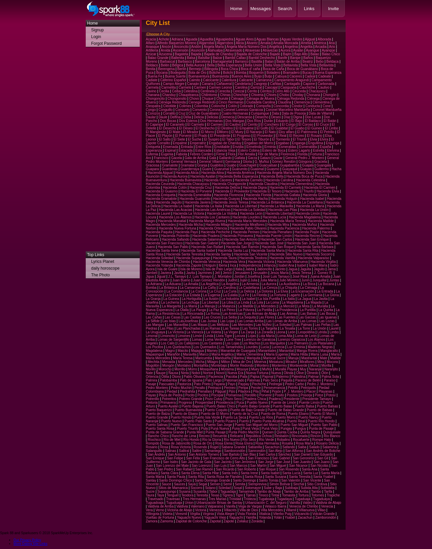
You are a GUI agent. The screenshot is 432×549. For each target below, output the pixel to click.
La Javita (321, 299)
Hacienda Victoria (261, 262)
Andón (196, 47)
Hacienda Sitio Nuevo (286, 254)
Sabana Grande (233, 447)
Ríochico (154, 439)
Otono (176, 376)
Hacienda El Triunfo (299, 191)
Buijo (258, 76)
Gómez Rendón (284, 161)
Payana (219, 384)
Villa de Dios (248, 510)
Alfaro (150, 43)
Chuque (208, 98)
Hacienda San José (269, 243)
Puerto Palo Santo (198, 421)
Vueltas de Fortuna (160, 517)
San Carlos (267, 454)
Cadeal (310, 76)
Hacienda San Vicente (251, 254)
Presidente (292, 399)
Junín (305, 280)
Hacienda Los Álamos (175, 217)
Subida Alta (309, 488)
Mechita (153, 362)
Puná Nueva (220, 428)
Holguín (210, 265)
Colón (232, 106)
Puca (240, 402)
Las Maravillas (178, 325)
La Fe (244, 295)
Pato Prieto (202, 384)
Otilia (165, 376)
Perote (256, 388)
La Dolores (265, 291)
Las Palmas (303, 325)
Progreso (185, 402)
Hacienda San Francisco (164, 243)
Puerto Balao (282, 406)
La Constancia (177, 291)
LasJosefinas (188, 321)
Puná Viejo (270, 428)
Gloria (247, 161)
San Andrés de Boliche (323, 451)
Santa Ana (309, 469)
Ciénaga (237, 98)
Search (285, 8)
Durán (268, 121)
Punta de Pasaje (321, 428)
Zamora (151, 521)
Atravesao (252, 50)
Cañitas (275, 84)
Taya (160, 495)
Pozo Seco (233, 399)
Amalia (265, 43)
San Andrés (156, 454)
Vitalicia (264, 514)
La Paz (214, 310)
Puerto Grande (157, 417)
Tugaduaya (321, 499)
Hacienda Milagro (219, 224)
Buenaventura (198, 76)
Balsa (191, 58)
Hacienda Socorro (318, 254)
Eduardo (282, 121)
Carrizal (256, 87)
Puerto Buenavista (188, 410)
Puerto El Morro (323, 414)
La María (190, 306)
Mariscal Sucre (274, 358)
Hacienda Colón (175, 187)
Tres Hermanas (194, 499)
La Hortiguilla (191, 299)
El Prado (200, 136)
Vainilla (294, 503)
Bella (211, 65)
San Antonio (177, 454)
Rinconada (300, 436)
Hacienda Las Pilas (282, 210)
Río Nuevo (232, 439)
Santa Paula (176, 477)
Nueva (276, 373)
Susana (185, 491)
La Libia (228, 302)
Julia (254, 280)
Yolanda (265, 517)
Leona (280, 332)
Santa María (330, 473)
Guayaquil (289, 169)
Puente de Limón (283, 402)
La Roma (213, 313)
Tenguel (173, 495)
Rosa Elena (224, 443)
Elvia (313, 139)
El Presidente (220, 136)
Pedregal (275, 384)
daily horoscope (105, 268)
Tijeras (251, 495)
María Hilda (299, 354)
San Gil (322, 458)
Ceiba (176, 91)
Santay (151, 480)
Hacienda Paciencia (284, 228)
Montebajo (219, 365)
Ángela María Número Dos (246, 47)
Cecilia (164, 91)
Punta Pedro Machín (243, 432)
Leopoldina (306, 332)
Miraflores (307, 362)
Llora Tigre (224, 336)
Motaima (227, 369)
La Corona (199, 291)
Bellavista (291, 65)
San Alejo (275, 451)
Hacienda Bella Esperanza (238, 176)
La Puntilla (308, 310)
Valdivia (182, 506)
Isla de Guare (167, 269)
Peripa (243, 388)
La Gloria (332, 295)
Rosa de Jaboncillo (176, 443)
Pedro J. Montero (320, 384)
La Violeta (213, 332)
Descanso (244, 117)
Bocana (162, 72)
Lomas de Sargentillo (173, 339)
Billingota (211, 69)
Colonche (218, 106)
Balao (314, 54)
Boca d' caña (250, 69)
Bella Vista (272, 65)
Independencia (250, 265)
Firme (220, 154)
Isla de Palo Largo (219, 269)
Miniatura (276, 362)
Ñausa (173, 373)
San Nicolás (319, 465)
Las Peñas (323, 325)
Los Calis (167, 343)
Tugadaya (284, 499)
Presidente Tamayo (316, 399)
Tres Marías (217, 499)
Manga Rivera (307, 351)
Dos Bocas (168, 121)
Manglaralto (329, 351)
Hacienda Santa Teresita (184, 254)
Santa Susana (275, 477)
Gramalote (170, 165)
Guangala (324, 165)
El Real (281, 136)
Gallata (239, 158)
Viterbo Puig (282, 514)
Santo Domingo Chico (175, 480)
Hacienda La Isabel (177, 206)
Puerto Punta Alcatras (268, 421)
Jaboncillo (264, 269)
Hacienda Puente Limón (274, 236)
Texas (215, 495)
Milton (225, 362)
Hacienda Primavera (237, 236)
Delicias (212, 117)
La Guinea (171, 299)
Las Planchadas (188, 328)
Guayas (306, 169)
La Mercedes (266, 306)
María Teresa (182, 358)
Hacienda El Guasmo (162, 191)
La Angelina (230, 284)
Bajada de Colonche (252, 54)
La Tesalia (287, 328)
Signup (97, 30)
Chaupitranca (188, 95)
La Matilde (245, 306)
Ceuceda (299, 91)
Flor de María (268, 154)
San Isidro (170, 462)
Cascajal (271, 87)
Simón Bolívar (279, 484)
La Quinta (326, 310)
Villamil (291, 510)
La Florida (259, 295)
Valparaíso (215, 506)
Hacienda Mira (278, 224)
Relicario (236, 436)
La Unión (319, 328)
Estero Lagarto (299, 150)
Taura (150, 495)
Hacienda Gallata (287, 195)
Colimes (185, 106)
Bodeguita (178, 72)
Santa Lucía (291, 473)
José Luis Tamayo (276, 276)
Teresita (202, 495)
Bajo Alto (300, 54)
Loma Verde (214, 339)
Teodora (187, 495)
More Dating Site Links (31, 544)
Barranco (242, 61)
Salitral (184, 451)
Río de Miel (172, 439)
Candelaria (243, 84)
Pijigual (220, 391)
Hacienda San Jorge (236, 243)
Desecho (261, 117)
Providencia (225, 402)
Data (275, 113)
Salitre (196, 451)
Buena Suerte (175, 76)
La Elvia (282, 291)
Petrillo (293, 388)
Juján (244, 280)
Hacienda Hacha (255, 199)
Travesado (155, 499)
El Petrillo (327, 132)
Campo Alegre (173, 84)
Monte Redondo (242, 365)
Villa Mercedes (272, 510)
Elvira (324, 139)
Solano (210, 488)
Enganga (298, 143)
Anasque (152, 47)
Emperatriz (198, 143)
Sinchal (298, 484)
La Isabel (248, 299)
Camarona (264, 80)
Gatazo (265, 158)
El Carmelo (195, 124)
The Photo (100, 275)
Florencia (287, 154)
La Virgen (231, 332)
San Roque (267, 469)
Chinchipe (240, 95)
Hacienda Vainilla (282, 258)
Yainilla (251, 517)
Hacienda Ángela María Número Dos (284, 173)
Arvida (165, 50)
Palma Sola (330, 376)
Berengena (166, 69)
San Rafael (184, 469)
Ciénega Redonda (172, 102)
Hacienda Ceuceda (160, 184)
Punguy (300, 428)
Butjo (268, 76)
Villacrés (230, 510)
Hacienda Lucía (274, 217)
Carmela (152, 87)
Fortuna (316, 154)
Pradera (275, 399)
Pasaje (151, 384)
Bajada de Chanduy (219, 54)
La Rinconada (193, 313)
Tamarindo (246, 491)
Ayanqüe (328, 50)
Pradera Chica (255, 399)
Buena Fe (154, 76)
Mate (323, 358)
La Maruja (207, 306)
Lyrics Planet (102, 261)
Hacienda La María (310, 206)
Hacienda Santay (218, 254)
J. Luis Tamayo (200, 276)
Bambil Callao (235, 58)
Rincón (315, 436)
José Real (299, 276)
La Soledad (283, 325)
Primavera (168, 402)
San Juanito (302, 462)
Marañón (173, 354)
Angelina (291, 47)
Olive (300, 373)
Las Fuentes (286, 317)
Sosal (238, 488)
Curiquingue (260, 113)
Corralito (169, 113)
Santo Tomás (268, 480)
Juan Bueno (181, 280)
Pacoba (231, 376)
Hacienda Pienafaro (277, 232)
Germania (232, 161)
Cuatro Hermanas (234, 113)
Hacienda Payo (186, 232)
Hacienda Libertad (279, 213)
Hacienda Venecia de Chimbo (168, 262)
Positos (292, 395)
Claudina (284, 102)
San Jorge (266, 462)
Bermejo (195, 69)
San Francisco (258, 458)
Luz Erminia (296, 347)
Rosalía (287, 443)
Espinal (170, 150)
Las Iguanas (327, 317)
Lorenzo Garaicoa (291, 339)
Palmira (151, 380)
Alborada (324, 39)
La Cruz (215, 291)
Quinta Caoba (286, 432)
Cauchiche (307, 87)
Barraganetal (222, 61)
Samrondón (257, 451)
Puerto (244, 421)
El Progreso (241, 136)
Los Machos (251, 343)
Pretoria (152, 402)
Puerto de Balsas (319, 410)
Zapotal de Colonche (191, 521)
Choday (297, 95)
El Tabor (228, 139)
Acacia (151, 39)
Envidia (238, 147)
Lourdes (252, 347)
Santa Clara (170, 473)
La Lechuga (190, 302)
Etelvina (333, 150)
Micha (200, 362)
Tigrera (227, 495)
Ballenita (177, 58)
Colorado (246, 106)
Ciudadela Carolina (260, 102)
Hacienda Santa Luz (233, 250)
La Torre (304, 328)
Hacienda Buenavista (185, 180)
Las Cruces (212, 317)
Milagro (212, 362)
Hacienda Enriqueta (161, 195)
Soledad (224, 488)
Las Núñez (263, 325)
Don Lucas (313, 117)
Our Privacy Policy (27, 540)
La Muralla (320, 306)
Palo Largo (213, 380)
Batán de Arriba (288, 61)
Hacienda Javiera (198, 202)
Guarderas (170, 169)
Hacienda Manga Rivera (207, 221)
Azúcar (151, 54)
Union (189, 503)
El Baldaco (313, 121)
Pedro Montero (157, 388)
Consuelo (182, 110)
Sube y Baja (273, 488)
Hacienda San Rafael (207, 247)
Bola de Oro (197, 72)
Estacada (186, 150)
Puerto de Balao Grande (286, 410)
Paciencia (216, 376)
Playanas (325, 391)
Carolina (241, 87)
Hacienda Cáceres (218, 180)
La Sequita (248, 317)
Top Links (95, 254)
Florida (302, 154)
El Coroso (305, 124)
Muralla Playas (286, 369)
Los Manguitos (274, 343)
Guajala (308, 165)
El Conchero (270, 124)
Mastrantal (309, 358)
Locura (240, 336)
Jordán (239, 276)
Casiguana (288, 87)
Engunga (332, 143)
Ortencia (152, 376)
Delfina (175, 117)
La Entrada (325, 291)
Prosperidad (204, 402)
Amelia (306, 43)
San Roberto (246, 469)
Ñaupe (160, 373)
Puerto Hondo (181, 417)
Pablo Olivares (195, 376)
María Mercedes (158, 358)
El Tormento (281, 139)
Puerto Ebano (298, 414)
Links (309, 8)
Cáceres (295, 76)
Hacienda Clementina (296, 184)
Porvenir (265, 395)
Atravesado (233, 50)
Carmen (200, 87)
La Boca (309, 284)
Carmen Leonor (220, 87)
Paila (243, 376)
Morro (192, 369)
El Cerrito (251, 124)
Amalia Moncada (285, 43)
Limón (197, 336)
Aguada (191, 39)
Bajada (196, 54)
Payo (232, 384)
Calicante (246, 80)
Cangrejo (260, 84)
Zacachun (305, 517)
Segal (202, 484)
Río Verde (266, 439)
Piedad (172, 391)
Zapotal (215, 521)
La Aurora (269, 284)
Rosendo (200, 447)
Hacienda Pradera (206, 236)
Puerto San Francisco (186, 425)
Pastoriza (184, 384)
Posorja (306, 395)
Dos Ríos (254, 121)
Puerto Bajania (193, 406)
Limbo (334, 332)
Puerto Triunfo (187, 428)
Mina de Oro (242, 362)
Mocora (332, 362)
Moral (314, 365)
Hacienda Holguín (284, 199)
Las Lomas (308, 321)
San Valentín (290, 480)
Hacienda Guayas (226, 199)
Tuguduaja (174, 503)
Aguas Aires (244, 39)
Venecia (327, 506)
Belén (165, 65)
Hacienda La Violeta (222, 213)
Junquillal (320, 280)
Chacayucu (316, 91)
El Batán (330, 121)
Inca (233, 265)
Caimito (194, 80)
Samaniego (212, 451)
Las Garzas (307, 317)
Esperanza (154, 150)
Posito (279, 395)
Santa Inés (230, 473)
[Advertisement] (113, 151)
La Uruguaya (155, 332)
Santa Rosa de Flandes (224, 477)
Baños (308, 58)
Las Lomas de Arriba (281, 321)
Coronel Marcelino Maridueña (288, 110)
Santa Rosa (253, 477)
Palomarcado (234, 380)
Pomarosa (234, 395)
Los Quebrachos (178, 347)
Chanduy (169, 95)
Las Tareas (231, 328)
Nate (149, 373)
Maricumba (203, 358)
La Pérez (229, 310)
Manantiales (267, 351)
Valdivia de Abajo (328, 503)
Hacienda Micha (191, 224)
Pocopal (217, 395)
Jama (331, 269)
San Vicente (312, 480)
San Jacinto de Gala (196, 462)
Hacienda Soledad (159, 258)
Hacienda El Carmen (319, 187)
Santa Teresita (299, 477)
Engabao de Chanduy (225, 143)
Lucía (265, 347)
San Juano (322, 462)
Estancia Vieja (224, 150)
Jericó (227, 273)
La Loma (272, 302)
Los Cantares (212, 343)
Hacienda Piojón (307, 232)
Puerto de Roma (273, 414)
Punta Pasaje (216, 432)
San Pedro (165, 469)
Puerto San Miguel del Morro (256, 425)
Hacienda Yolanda (159, 265)
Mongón (168, 365)
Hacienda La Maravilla (276, 206)
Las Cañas (154, 317)
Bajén (287, 54)
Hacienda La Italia (208, 206)
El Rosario (314, 136)
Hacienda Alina (212, 173)
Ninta (185, 373)
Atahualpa (215, 50)
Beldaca (332, 61)
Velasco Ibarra (275, 506)
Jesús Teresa (301, 273)
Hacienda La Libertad (241, 206)
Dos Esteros (188, 121)
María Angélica (222, 354)
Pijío (231, 391)
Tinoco (264, 495)
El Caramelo (175, 124)
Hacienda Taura (225, 258)
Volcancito (302, 514)
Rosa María (305, 443)
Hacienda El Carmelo (286, 187)
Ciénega (313, 98)
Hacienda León (251, 213)
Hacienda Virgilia (323, 262)
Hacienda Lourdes (246, 217)
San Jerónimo (245, 462)
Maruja (293, 358)
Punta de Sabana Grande (165, 432)
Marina (239, 358)
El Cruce (322, 124)
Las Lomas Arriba (250, 321)
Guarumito (240, 169)
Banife (282, 58)
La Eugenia (211, 295)
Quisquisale (332, 432)
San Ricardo (225, 469)
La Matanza (226, 306)
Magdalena (154, 351)
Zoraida (257, 521)
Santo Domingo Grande (212, 480)
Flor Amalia (246, 154)
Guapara (152, 169)
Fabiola (181, 154)
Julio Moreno (289, 280)
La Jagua (304, 299)
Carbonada (326, 84)
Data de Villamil (320, 113)
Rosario (151, 447)
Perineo (230, 388)
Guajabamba (289, 165)
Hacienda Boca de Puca (304, 176)
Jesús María (279, 273)
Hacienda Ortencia (213, 228)
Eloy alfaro (286, 132)
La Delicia (246, 291)
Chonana (313, 95)
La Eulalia (230, 295)
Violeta (167, 514)
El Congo (289, 124)
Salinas (170, 451)
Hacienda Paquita (159, 232)
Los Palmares (298, 343)
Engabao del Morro (258, 143)
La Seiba (230, 317)
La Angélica (210, 284)
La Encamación (302, 291)
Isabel (301, 265)
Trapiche (333, 495)
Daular (151, 117)
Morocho (165, 369)
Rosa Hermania (267, 443)
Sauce (166, 484)
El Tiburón (261, 139)
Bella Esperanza (229, 65)
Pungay (286, 428)
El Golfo (262, 128)
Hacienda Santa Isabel (198, 250)
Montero (262, 365)
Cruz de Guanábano (203, 113)
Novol (220, 373)
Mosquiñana (209, 369)
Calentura (228, 80)
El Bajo (296, 121)
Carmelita (168, 87)
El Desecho (167, 128)
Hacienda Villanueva (292, 262)
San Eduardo (323, 454)
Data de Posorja (294, 113)
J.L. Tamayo (177, 276)
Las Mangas (155, 325)
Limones (184, 336)
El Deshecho (205, 128)
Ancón (166, 47)
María (335, 354)
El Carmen (215, 124)
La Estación (173, 295)
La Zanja (247, 332)
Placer (311, 391)
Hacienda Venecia (206, 262)
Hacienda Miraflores (250, 224)
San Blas (249, 454)
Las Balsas (308, 313)
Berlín (182, 69)
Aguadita (206, 39)
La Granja (153, 299)
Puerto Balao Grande (254, 406)
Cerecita (223, 91)
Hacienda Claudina (263, 184)
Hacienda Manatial (172, 221)
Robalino (283, 439)
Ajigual (310, 39)
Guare (207, 169)
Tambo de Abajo (269, 491)
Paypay (243, 384)
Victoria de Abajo (179, 510)
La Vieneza (195, 332)
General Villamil (211, 161)
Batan (269, 61)
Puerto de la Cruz (245, 414)
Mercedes (185, 362)
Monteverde (298, 365)
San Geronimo (303, 458)
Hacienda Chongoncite (229, 184)
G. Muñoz (261, 161)
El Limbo (331, 128)
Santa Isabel (270, 473)
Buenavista (220, 76)
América (320, 43)
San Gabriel (281, 458)
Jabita (249, 269)
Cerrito (252, 91)
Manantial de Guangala (237, 351)
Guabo (231, 165)
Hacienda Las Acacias (175, 210)
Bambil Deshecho (262, 58)
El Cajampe (154, 124)
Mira (320, 362)
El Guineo (314, 128)
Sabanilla (255, 447)
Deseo (276, 117)
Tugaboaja (266, 499)
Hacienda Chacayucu (193, 184)
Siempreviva (257, 484)
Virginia (208, 514)
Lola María (266, 336)
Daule (163, 117)
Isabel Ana (286, 265)
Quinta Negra (310, 432)
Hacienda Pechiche (215, 232)
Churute (222, 98)
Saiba (302, 447)
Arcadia (321, 47)
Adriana (177, 39)
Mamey (212, 351)
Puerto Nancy (308, 417)
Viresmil (181, 514)
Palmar (313, 376)
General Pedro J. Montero (304, 158)
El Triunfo (300, 139)
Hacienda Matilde (321, 221)
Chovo (194, 98)
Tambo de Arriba (296, 491)
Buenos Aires (241, 76)
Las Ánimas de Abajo (261, 313)
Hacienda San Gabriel (201, 243)
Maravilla (189, 354)
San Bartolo (231, 454)
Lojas (252, 336)
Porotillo (250, 395)
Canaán (193, 84)
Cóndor (297, 106)
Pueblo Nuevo (257, 402)
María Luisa (319, 354)
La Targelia (269, 328)
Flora (232, 154)
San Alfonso (294, 451)
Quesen (268, 432)
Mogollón (153, 365)
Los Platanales (323, 343)
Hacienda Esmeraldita (194, 195)
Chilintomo (209, 95)
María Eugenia (277, 354)
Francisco (161, 158)
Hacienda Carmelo (249, 180)
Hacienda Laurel (158, 213)
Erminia (270, 147)
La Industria (230, 299)
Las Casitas (192, 317)
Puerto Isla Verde (207, 417)
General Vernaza (183, 161)
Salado (314, 447)
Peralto (199, 388)
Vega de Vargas (250, 506)
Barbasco (185, 61)
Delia (187, 117)
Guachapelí (247, 165)
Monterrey (279, 365)
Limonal (152, 336)
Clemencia (302, 102)
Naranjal (315, 369)
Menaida (168, 362)
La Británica (168, 287)
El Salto (164, 139)
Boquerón (256, 72)
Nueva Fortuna (257, 373)
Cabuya (281, 76)
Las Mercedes (242, 325)
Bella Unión (253, 65)
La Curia (230, 291)
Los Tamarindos (231, 347)
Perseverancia (274, 388)
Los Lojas (232, 343)
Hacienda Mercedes (161, 224)
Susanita (200, 491)
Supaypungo (166, 491)
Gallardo (225, 158)
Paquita (287, 380)
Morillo (151, 369)
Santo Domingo (244, 480)
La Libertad (210, 302)
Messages (260, 8)
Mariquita (254, 358)
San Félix (193, 458)
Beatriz (307, 61)
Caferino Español (173, 80)
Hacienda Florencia (228, 195)
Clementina (321, 102)
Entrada (187, 147)
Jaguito (319, 269)
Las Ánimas (289, 313)
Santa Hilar (210, 473)
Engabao (282, 143)
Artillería (152, 50)
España (325, 147)
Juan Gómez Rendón (209, 280)
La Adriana (154, 284)
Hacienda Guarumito (195, 199)
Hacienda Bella (272, 176)
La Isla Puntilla (269, 299)
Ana (332, 43)
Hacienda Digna (255, 187)
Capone (309, 84)
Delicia (199, 117)
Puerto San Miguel (294, 425)
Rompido (152, 443)
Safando (288, 447)
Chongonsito (176, 98)
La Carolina (227, 287)
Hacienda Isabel (312, 199)
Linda (209, 336)
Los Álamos (316, 339)
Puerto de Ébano (185, 414)
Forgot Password (106, 43)
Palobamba (168, 380)
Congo (151, 110)
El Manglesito (156, 132)
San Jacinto (223, 462)
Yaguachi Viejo (215, 517)
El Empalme (245, 128)
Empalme (180, 143)
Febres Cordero (202, 154)
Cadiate (151, 80)
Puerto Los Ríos (261, 417)
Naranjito (331, 369)
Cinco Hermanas (230, 102)
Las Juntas (209, 321)
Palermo (282, 376)
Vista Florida (246, 514)
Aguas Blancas (267, 39)
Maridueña (223, 358)
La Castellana (249, 287)
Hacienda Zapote (188, 265)
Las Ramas (211, 328)
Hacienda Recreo (308, 236)
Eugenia (167, 154)
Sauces (179, 484)
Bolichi (228, 72)
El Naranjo (254, 132)
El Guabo (298, 128)
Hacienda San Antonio (241, 239)
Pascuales (166, 384)
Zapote (229, 521)
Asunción (198, 50)
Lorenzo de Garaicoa (259, 339)
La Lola (257, 302)
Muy (303, 369)
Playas (151, 395)
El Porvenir (183, 136)
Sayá (192, 484)
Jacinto (280, 269)
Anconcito (181, 47)
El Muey (237, 132)
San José (283, 462)
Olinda (288, 373)
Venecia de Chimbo (303, 506)
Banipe (295, 58)
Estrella (318, 150)
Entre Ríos (203, 147)
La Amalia (191, 284)
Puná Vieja (251, 428)
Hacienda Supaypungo (193, 258)
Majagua (197, 351)
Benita (150, 69)
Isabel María (318, 265)
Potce (319, 395)
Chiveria (257, 95)
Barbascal (167, 61)
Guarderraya (189, 169)
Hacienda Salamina (207, 239)
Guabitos (216, 165)
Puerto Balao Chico (220, 406)
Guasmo (273, 169)
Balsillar (204, 58)
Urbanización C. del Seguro (266, 503)
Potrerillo (152, 399)
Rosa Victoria (181, 447)
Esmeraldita (308, 147)
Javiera (165, 273)
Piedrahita (187, 391)
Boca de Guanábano (302, 69)
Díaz (287, 117)
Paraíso (329, 380)
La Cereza (269, 287)
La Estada (192, 295)
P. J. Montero (293, 391)
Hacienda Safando (175, 239)
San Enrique (155, 458)
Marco (204, 354)
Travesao (173, 499)
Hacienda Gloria (315, 195)
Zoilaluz (242, 521)
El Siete (179, 139)
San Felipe (175, 458)
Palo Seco (270, 380)
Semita (240, 484)
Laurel (334, 328)
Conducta (312, 106)
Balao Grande (157, 58)
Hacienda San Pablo (173, 247)
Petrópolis (308, 388)
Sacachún (272, 447)
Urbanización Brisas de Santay (219, 503)
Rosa (164, 447)
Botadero (273, 72)
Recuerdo (220, 436)
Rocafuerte (301, 439)
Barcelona (202, 61)
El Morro (207, 132)
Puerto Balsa (304, 406)
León (291, 332)
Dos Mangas (234, 121)
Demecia (228, 117)
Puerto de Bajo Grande (247, 410)
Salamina (329, 447)
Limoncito (167, 336)
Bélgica (177, 65)
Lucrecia (278, 347)
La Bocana (326, 284)
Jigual (161, 276)
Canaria (208, 84)
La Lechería (170, 302)
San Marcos (238, 465)
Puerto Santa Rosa (160, 428)
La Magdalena (292, 302)
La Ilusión (211, 299)
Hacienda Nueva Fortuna (177, 228)
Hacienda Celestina (310, 180)
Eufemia (152, 154)
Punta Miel (195, 432)
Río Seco (249, 439)
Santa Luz (310, 473)
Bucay (307, 72)
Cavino (151, 91)
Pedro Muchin (181, 388)
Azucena (165, 54)
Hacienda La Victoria (188, 213)
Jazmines (205, 273)
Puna (236, 428)
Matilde (335, 358)
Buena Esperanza (328, 72)
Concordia (281, 106)
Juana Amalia (320, 276)
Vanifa (231, 506)
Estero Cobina (249, 150)
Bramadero (291, 72)
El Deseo (186, 128)
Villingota (152, 514)
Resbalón (281, 436)
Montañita (201, 365)
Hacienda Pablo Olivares (248, 228)
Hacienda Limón (308, 213)
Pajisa (255, 376)
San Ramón (204, 469)
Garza (252, 158)
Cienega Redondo (202, 102)
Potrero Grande (190, 399)
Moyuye (242, 369)
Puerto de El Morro (215, 414)
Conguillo (166, 110)
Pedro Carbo (294, 384)
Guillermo (322, 169)
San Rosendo (288, 469)
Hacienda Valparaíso (313, 258)
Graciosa (152, 165)
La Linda (242, 302)
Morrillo (180, 369)
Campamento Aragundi (291, 80)
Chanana (153, 95)
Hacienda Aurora (175, 176)
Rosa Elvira (244, 443)
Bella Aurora (195, 65)
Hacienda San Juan (301, 243)
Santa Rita (196, 477)
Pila (256, 391)
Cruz (182, 113)
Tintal (275, 495)
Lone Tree (233, 339)
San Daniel (302, 454)
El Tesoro (244, 139)
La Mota (303, 306)
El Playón (165, 136)
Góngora (305, 161)
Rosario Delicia (327, 443)
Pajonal (267, 376)
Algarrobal (207, 43)
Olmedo (312, 373)
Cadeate (324, 76)
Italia (238, 269)
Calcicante (211, 80)
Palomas (253, 380)
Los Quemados (204, 347)
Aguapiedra (224, 39)
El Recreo (296, 136)
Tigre (239, 495)
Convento (199, 110)
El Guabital (279, 128)
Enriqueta (153, 147)
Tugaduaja (302, 499)
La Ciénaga (308, 287)
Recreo (204, 436)
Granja (202, 165)
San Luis (220, 465)
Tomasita (288, 495)
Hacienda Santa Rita (303, 250)
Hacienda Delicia (227, 187)
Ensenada (170, 147)
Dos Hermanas (211, 121)
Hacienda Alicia (187, 173)
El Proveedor (263, 136)
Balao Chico (331, 54)
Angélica (275, 47)
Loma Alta (284, 336)
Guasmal (257, 169)
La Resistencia (169, 313)
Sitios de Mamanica (173, 488)
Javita (190, 273)
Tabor (213, 491)
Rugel (214, 447)
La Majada (314, 302)
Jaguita (305, 269)
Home (236, 8)
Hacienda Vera (234, 262)
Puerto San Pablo (324, 425)
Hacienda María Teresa (287, 221)
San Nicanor (298, 465)
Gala (212, 158)
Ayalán (298, 50)
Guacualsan (268, 165)
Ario (332, 47)
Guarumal (221, 169)
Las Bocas (327, 313)
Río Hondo (191, 439)
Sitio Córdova (317, 484)
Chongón (330, 95)
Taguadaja (228, 491)
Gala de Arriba (195, 158)
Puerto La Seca (234, 417)
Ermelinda (254, 147)
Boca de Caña (273, 69)
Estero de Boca (273, 150)
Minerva (260, 362)
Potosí (330, 395)
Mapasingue (155, 354)
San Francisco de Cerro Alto (224, 458)
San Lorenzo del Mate (172, 465)
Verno (160, 510)
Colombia (201, 106)
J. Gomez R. (323, 273)
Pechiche (259, 384)
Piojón (276, 391)
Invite (333, 8)
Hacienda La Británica (267, 202)
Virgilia (195, 514)
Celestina (191, 91)
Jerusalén (260, 273)
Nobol (195, 373)
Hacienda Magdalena (305, 217)
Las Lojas (227, 321)
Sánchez (284, 454)
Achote (164, 39)
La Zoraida (265, 332)
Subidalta (327, 488)
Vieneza (215, 510)
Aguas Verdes (291, 39)
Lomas (197, 339)
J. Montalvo (223, 276)
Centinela (207, 91)
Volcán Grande (324, 514)
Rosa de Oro (203, 443)
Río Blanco (332, 436)
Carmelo (185, 87)
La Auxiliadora (289, 284)
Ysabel (290, 517)
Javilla (179, 273)
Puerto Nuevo (171, 421)
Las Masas (199, 325)
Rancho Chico (158, 436)
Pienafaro (205, 391)
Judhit (232, 280)
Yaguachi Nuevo (189, 517)
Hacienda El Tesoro (267, 191)
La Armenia (250, 284)
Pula (204, 428)
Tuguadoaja (154, 503)
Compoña (263, 106)
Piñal (265, 391)
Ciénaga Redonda (290, 98)
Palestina (298, 376)
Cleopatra (153, 106)
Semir (227, 484)
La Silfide (153, 321)
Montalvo (184, 365)
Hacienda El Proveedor (232, 191)
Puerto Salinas (157, 425)
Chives (271, 95)
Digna (297, 117)
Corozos (153, 113)
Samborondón (234, 451)
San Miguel (277, 465)
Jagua (292, 269)
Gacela (176, 158)
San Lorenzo (201, 465)
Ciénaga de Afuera (260, 98)
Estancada (203, 150)
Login (96, 36)
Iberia (223, 265)
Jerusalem (242, 273)
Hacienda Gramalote (161, 199)
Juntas (334, 280)
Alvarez (252, 43)
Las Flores (266, 317)
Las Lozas (327, 321)
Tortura (303, 495)
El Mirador (190, 132)
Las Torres (250, 328)
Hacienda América (240, 173)
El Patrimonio (307, 132)
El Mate (174, 132)
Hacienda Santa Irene (162, 250)
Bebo (320, 61)
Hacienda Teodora (253, 258)
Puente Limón (309, 402)
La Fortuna (278, 295)
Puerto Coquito (216, 410)
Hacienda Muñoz (304, 224)
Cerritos (266, 91)
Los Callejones (189, 343)
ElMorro (222, 132)
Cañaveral (224, 84)
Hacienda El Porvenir (196, 191)
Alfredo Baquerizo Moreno (176, 43)
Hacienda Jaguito (169, 202)
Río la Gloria (211, 439)
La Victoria (176, 332)
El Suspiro (212, 139)
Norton (208, 373)
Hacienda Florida (258, 195)
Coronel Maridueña (327, 110)
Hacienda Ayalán (203, 176)
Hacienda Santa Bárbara (315, 247)
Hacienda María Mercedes (247, 221)
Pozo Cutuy (214, 399)
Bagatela (181, 54)
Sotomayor (253, 488)
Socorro (196, 488)
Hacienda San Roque (278, 247)
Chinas (225, 95)
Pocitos (203, 395)
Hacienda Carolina (279, 180)
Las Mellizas (219, 325)
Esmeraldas (287, 147)
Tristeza (250, 499)
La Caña (209, 287)
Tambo (316, 491)
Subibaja (291, 488)
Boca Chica (229, 69)
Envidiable (222, 147)
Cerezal (238, 91)
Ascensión (180, 50)
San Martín (258, 465)
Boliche (214, 72)
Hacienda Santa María (268, 250)
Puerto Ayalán (168, 406)
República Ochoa (259, 436)
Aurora (285, 50)
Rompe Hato (321, 439)
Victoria (200, 510)
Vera (149, 510)
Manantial (286, 351)
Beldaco (152, 65)
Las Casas (173, 317)
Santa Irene (249, 473)
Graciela (320, 161)
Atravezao (270, 50)
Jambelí (152, 273)
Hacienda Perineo (246, 232)
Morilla (326, 365)
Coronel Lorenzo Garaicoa (243, 110)
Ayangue (312, 50)
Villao (321, 510)
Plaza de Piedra (171, 395)
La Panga (198, 310)
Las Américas (232, 313)
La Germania (312, 295)
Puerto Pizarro (225, 421)
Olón (324, 373)
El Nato (270, 132)
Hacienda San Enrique (312, 239)
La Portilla (264, 310)
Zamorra (166, 521)
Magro (170, 351)
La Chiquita (288, 287)
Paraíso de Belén (308, 380)
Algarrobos (225, 43)
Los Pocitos (154, 347)
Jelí (217, 273)
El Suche (194, 139)
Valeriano (198, 506)
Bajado (275, 54)
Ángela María (214, 47)
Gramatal (187, 165)
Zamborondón (325, 517)
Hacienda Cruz (201, 187)
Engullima (315, 143)
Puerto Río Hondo (321, 421)
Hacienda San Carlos (277, 239)
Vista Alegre (226, 514)
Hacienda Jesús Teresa (230, 202)
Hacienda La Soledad (249, 210)
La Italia (289, 299)
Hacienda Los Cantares (212, 217)
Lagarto (294, 295)
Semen (215, 484)
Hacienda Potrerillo (175, 236)
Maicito (183, 351)
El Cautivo (233, 124)
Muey (255, 369)
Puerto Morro (285, 417)
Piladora (244, 391)
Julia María (268, 280)
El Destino (225, 128)
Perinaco (214, 388)
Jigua (150, 276)
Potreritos (169, 399)
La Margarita (171, 306)
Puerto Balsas (327, 406)
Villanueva (307, 510)
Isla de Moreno (191, 269)
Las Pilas (167, 328)
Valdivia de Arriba (160, 506)
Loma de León (306, 336)
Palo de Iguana (191, 380)
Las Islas (169, 321)
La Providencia (286, 310)
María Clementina (250, 354)
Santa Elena (190, 473)
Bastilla (256, 61)
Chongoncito (155, 98)
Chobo (284, 95)
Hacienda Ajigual (160, 173)
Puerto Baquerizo (159, 410)
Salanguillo (154, 451)
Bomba (241, 72)
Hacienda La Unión (314, 210)
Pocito (190, 395)
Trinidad (235, 499)
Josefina (253, 276)
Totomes (318, 495)
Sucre (150, 491)
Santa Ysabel (323, 477)
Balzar (217, 58)
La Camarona (190, 287)
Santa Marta (155, 477)
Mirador (291, 362)
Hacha (337, 169)
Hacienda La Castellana (305, 202)
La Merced (286, 306)
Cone (327, 106)
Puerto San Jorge (219, 425)
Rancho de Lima (183, 436)
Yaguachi (236, 517)
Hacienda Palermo (316, 228)
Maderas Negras (320, 347)
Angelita (306, 47)
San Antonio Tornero (204, 454)
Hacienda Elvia (328, 191)
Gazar (277, 158)
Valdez (308, 503)
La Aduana (173, 284)
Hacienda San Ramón (242, 247)
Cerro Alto (281, 91)
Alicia (240, 43)
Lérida (322, 332)
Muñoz (267, 369)
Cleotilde (170, 106)
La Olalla (182, 310)
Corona (215, 110)
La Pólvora (246, 310)
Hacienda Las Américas (213, 210)
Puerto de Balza (158, 414)
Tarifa (328, 491)
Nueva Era (235, 373)
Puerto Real (296, 421)
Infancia (270, 265)
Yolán (278, 517)
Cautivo (323, 87)
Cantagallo (292, 84)
